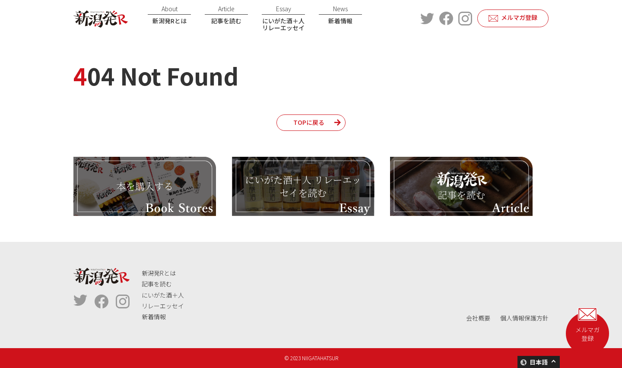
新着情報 (340, 14)
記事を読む (226, 14)
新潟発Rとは (169, 14)
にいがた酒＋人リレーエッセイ (283, 18)
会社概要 (478, 318)
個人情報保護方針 (524, 318)
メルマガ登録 (519, 17)
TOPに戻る (308, 122)
